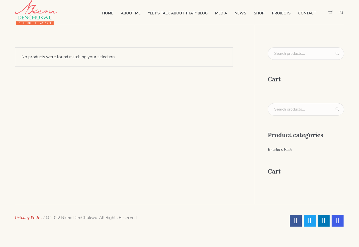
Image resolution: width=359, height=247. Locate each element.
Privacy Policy (28, 217)
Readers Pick (280, 149)
